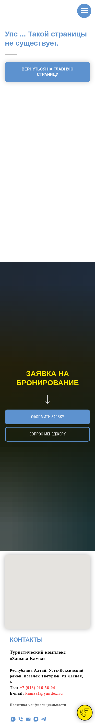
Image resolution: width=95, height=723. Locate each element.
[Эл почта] (28, 719)
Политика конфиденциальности (38, 705)
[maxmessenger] (36, 719)
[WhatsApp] (13, 719)
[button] (47, 434)
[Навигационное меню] (84, 10)
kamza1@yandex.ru (44, 693)
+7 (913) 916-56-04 (37, 688)
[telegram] (43, 719)
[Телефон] (21, 719)
